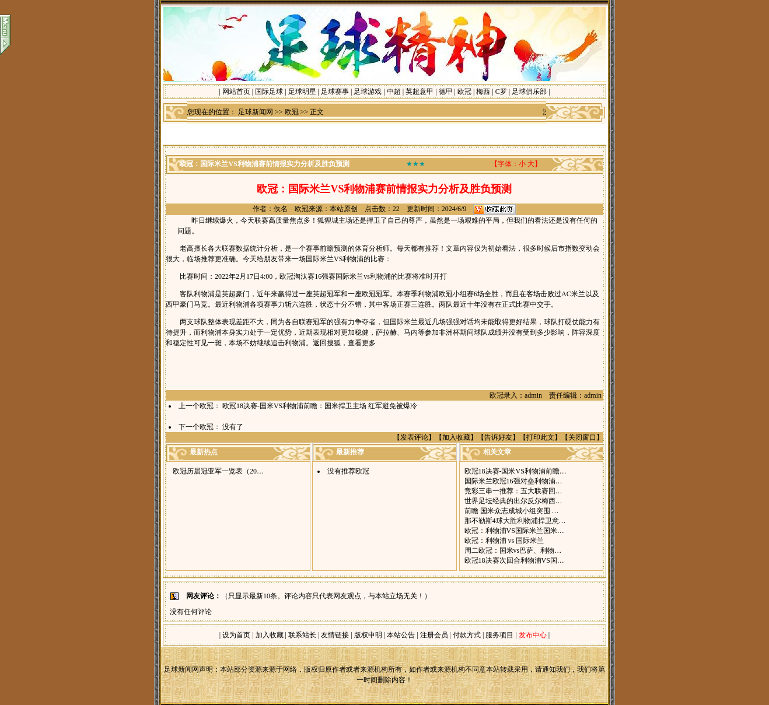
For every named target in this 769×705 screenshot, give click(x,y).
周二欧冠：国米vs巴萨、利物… (513, 550)
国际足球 (269, 91)
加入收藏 (456, 437)
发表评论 (414, 437)
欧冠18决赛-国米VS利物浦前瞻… (515, 471)
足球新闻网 (255, 112)
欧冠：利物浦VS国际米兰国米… (514, 531)
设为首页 (236, 635)
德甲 (446, 91)
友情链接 (335, 635)
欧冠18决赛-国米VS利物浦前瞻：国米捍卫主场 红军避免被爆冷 (319, 406)
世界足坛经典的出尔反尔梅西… (513, 501)
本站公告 (401, 635)
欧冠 (464, 91)
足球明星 (302, 91)
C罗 (501, 91)
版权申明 (368, 635)
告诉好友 (498, 437)
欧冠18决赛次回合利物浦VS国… (514, 560)
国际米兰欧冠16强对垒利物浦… (513, 481)
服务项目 (498, 635)
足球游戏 (368, 91)
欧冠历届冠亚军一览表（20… (218, 471)
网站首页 (236, 91)
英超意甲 (420, 91)
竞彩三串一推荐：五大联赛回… (513, 491)
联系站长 (302, 635)
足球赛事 (335, 91)
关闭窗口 (582, 437)
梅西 (483, 91)
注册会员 (435, 635)
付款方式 (468, 635)
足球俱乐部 (529, 91)
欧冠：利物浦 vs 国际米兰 (504, 540)
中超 (394, 91)
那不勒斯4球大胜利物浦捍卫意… (515, 521)
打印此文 (540, 437)
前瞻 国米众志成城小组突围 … (511, 511)
